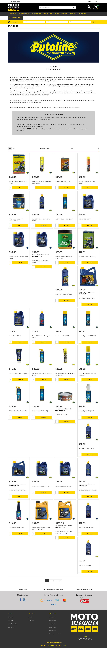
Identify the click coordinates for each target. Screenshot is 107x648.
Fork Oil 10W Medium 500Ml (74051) (41, 486)
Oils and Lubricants (15, 18)
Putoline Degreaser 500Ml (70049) (87, 336)
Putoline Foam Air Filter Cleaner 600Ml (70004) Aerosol (41, 182)
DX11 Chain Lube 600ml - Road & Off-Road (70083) (64, 374)
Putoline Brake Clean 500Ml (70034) (64, 219)
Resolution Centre (12, 624)
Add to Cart (20, 188)
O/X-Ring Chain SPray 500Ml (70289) (18, 411)
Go (94, 22)
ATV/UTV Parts (48, 14)
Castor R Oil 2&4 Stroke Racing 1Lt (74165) (41, 336)
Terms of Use (52, 617)
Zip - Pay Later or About (54, 634)
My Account (10, 617)
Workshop (65, 14)
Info (41, 256)
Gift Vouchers (11, 627)
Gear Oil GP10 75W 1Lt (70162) (86, 528)
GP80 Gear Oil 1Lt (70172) (85, 565)
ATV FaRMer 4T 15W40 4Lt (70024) (17, 490)
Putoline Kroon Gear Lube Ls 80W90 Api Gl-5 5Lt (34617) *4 (64, 532)
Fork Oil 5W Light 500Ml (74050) (63, 486)
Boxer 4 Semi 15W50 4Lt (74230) (87, 298)
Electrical (74, 14)
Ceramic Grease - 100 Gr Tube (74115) (18, 373)
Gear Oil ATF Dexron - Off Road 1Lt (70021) (41, 220)
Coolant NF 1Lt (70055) (15, 336)
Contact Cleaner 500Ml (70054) (40, 411)
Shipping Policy (52, 627)
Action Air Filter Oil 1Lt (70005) (62, 181)
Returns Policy (52, 624)
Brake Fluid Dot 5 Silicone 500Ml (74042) (40, 261)
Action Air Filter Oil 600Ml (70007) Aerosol (87, 182)
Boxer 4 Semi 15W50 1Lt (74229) (63, 294)
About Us (90, 1)
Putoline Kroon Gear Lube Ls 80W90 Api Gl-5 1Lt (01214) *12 (41, 528)
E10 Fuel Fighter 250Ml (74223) (86, 411)
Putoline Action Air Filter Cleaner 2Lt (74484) (18, 182)
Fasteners (83, 14)
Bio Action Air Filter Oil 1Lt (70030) (87, 257)
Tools (57, 14)
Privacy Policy (52, 620)
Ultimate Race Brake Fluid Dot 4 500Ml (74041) (18, 257)
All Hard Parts (37, 14)
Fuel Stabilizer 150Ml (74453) (16, 528)
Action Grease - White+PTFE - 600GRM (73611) (16, 220)
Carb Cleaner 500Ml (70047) (62, 336)
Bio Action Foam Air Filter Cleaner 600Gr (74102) (63, 257)
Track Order (11, 620)
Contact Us (96, 1)
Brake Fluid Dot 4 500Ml (84, 219)
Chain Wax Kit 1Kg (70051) (61, 415)
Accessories (13, 14)
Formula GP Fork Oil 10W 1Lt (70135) (88, 490)
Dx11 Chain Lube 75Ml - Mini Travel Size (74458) (87, 374)
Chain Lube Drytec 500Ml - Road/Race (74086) (41, 374)
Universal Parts (24, 14)
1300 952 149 (15, 1)
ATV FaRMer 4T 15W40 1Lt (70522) (87, 448)
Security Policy (52, 630)
